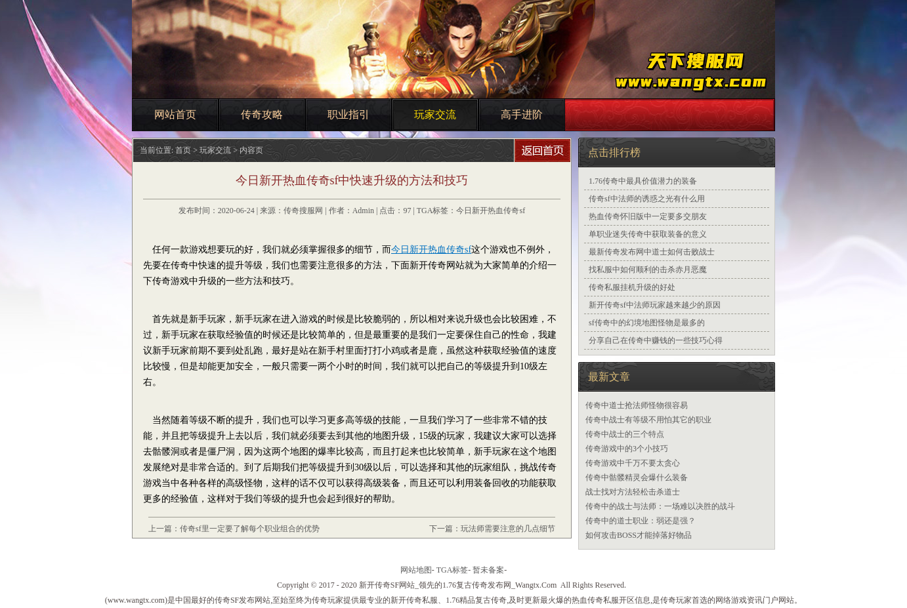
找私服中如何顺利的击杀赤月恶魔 (648, 269)
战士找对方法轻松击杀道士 (632, 492)
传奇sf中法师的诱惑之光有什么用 (647, 198)
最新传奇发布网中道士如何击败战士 (652, 251)
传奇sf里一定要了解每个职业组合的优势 (250, 528)
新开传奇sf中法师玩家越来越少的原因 (655, 305)
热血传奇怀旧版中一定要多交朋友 (648, 216)
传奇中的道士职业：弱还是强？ (640, 520)
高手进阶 (522, 114)
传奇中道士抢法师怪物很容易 (636, 405)
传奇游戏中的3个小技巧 (626, 448)
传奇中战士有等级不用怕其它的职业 (648, 419)
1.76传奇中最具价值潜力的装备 (643, 181)
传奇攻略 (262, 114)
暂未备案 (488, 570)
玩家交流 (435, 114)
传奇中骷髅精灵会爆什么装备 (636, 477)
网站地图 (416, 570)
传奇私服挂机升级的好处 (632, 287)
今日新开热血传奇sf (490, 210)
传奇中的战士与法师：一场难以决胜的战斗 (660, 506)
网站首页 (175, 114)
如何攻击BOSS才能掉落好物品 (638, 535)
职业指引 (348, 114)
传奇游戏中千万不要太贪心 (632, 463)
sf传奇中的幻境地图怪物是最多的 (647, 322)
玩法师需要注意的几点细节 (508, 528)
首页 (183, 150)
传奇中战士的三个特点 (624, 434)
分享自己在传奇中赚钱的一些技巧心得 (656, 340)
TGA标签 (452, 570)
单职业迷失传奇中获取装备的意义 (648, 234)
